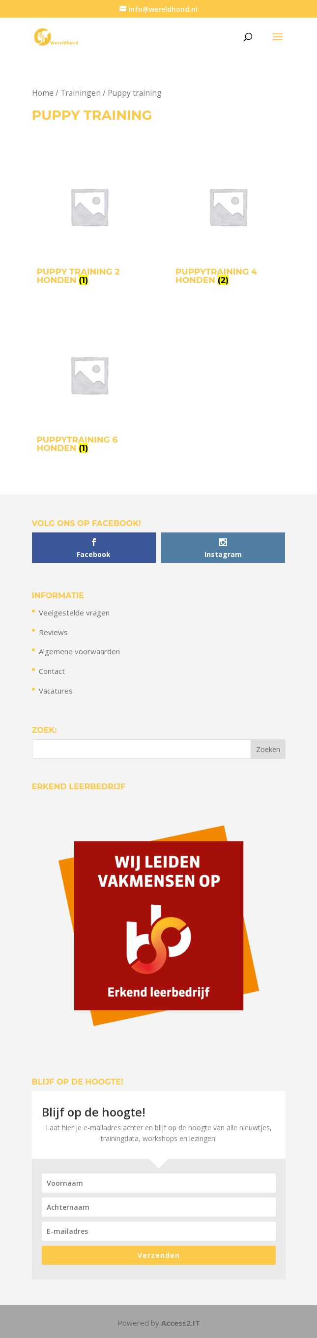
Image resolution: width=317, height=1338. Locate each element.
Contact (52, 671)
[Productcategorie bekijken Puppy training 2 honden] (89, 221)
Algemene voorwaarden (79, 651)
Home (43, 92)
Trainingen (80, 92)
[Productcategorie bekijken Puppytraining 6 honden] (89, 389)
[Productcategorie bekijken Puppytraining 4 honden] (227, 221)
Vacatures (56, 691)
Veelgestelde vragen (74, 612)
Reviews (53, 632)
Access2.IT (180, 1323)
